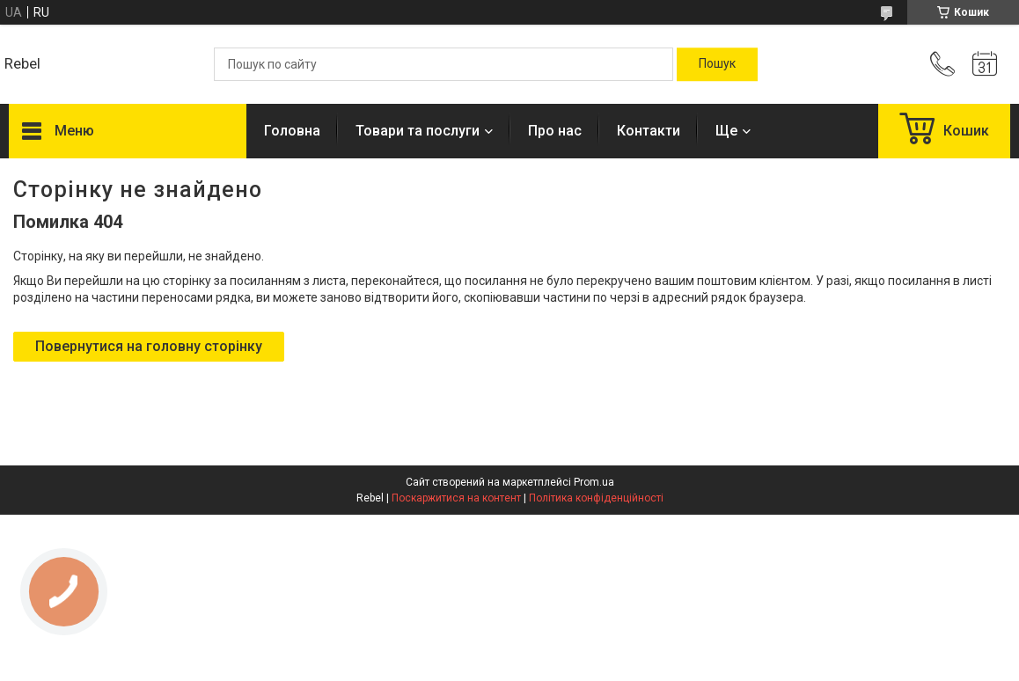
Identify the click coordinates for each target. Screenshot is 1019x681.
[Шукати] (717, 64)
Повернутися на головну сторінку (148, 346)
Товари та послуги (418, 130)
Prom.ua (594, 482)
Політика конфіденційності (596, 498)
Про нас (555, 130)
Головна (292, 130)
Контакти (648, 130)
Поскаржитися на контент (456, 498)
